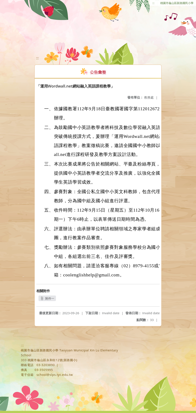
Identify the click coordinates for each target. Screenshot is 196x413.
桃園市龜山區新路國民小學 (176, 3)
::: (153, 3)
